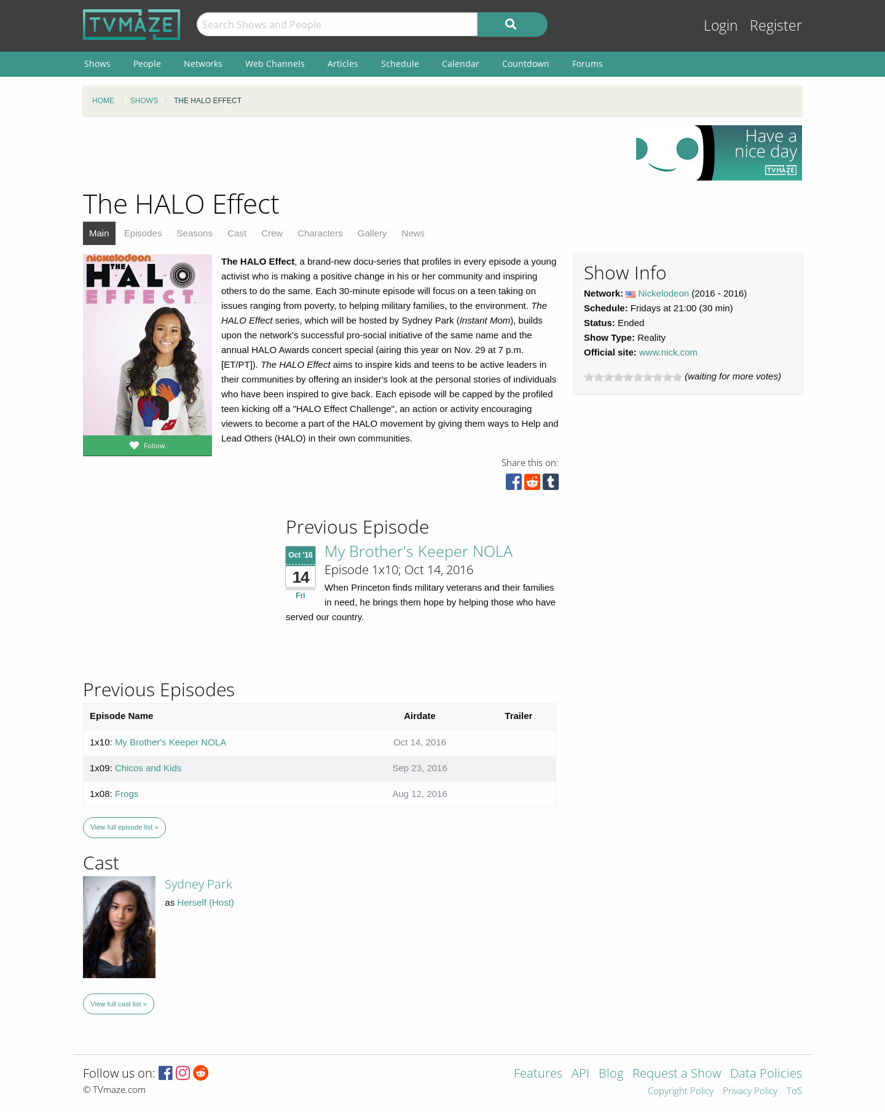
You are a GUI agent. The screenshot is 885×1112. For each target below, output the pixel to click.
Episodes (143, 233)
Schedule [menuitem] (400, 63)
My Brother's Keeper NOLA (418, 550)
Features (538, 1074)
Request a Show (676, 1074)
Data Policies (766, 1074)
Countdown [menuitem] (525, 63)
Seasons (195, 233)
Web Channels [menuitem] (275, 63)
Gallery (372, 233)
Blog (611, 1074)
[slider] (633, 377)
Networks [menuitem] (203, 63)
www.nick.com (668, 352)
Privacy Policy (750, 1091)
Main (99, 233)
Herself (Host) (205, 902)
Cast (236, 233)
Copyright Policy (681, 1091)
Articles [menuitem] (343, 63)
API (580, 1074)
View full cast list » (118, 1004)
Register (776, 25)
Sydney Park (198, 884)
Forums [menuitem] (587, 63)
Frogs (126, 793)
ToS (794, 1091)
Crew (272, 233)
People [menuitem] (147, 63)
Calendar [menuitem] (460, 63)
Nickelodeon (664, 293)
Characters (319, 233)
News (413, 233)
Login (721, 25)
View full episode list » (124, 827)
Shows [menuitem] (97, 63)
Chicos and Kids (148, 768)
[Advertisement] (350, 153)
